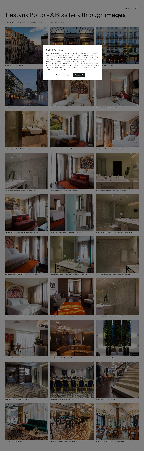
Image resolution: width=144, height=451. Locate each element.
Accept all (79, 75)
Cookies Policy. (61, 69)
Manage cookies (62, 75)
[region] (72, 62)
